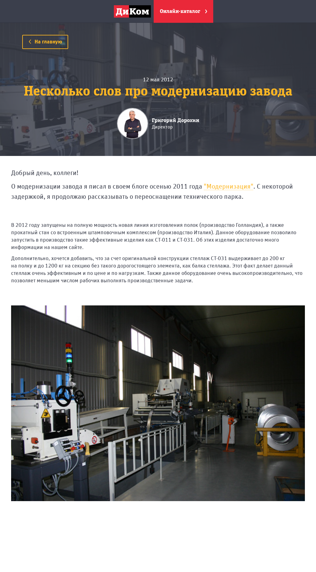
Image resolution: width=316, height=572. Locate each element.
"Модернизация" (228, 186)
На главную (45, 42)
